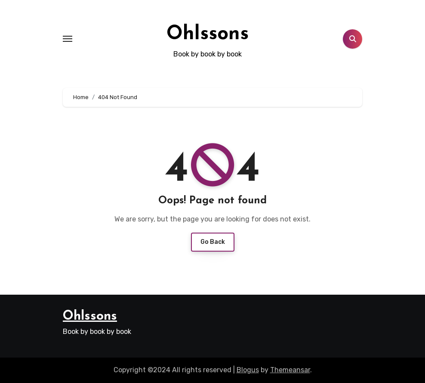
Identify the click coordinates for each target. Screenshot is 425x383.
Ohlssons (207, 34)
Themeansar (290, 370)
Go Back (212, 242)
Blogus (248, 370)
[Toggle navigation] (67, 39)
